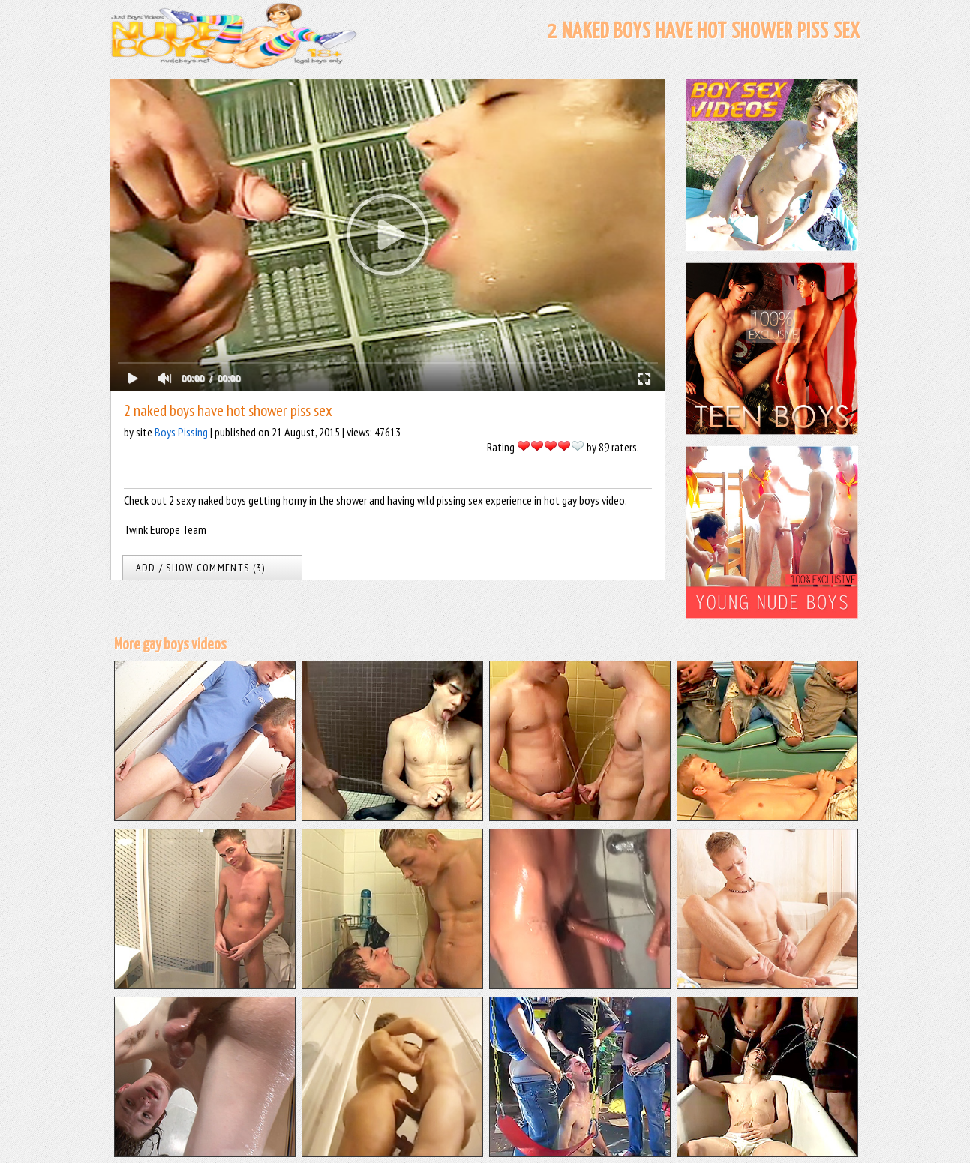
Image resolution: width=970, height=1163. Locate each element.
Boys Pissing (181, 431)
